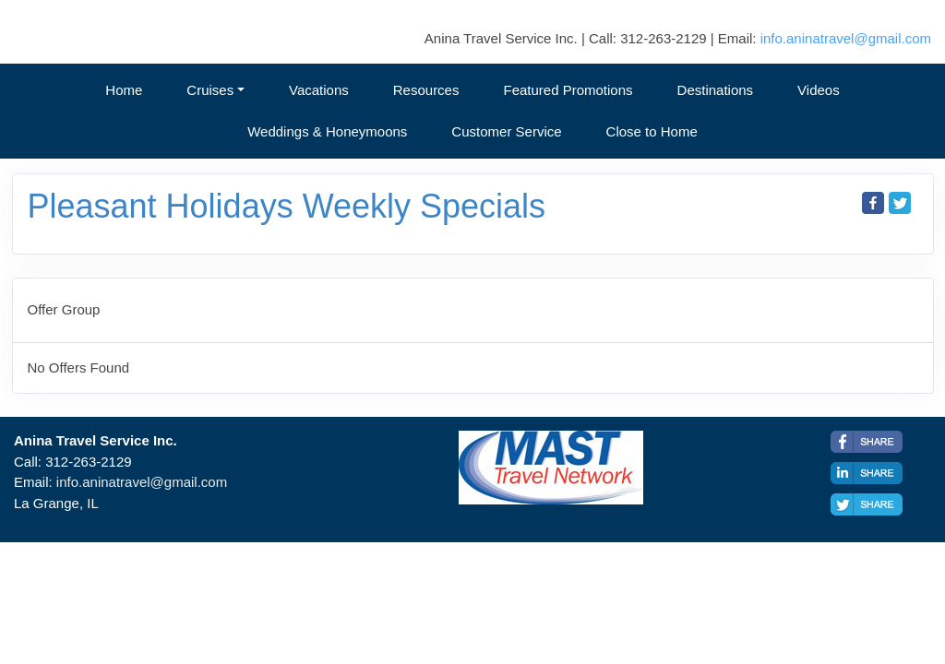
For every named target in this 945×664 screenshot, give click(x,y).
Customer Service (506, 131)
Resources (426, 90)
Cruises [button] (209, 90)
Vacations (319, 90)
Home (123, 90)
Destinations (715, 90)
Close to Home (652, 131)
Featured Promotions (567, 90)
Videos (818, 90)
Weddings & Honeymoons (327, 131)
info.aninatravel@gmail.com (845, 38)
